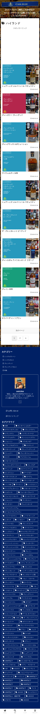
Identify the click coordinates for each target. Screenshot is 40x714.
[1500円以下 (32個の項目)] (8, 692)
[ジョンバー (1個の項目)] (10, 500)
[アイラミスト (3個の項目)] (12, 633)
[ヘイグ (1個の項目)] (33, 520)
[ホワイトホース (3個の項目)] (29, 621)
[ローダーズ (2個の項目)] (20, 590)
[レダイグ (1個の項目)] (8, 520)
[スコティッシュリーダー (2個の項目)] (13, 606)
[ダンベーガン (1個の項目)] (10, 523)
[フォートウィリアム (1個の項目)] (20, 508)
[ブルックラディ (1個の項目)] (30, 429)
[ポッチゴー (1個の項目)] (10, 504)
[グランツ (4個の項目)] (30, 641)
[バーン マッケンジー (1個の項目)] (28, 563)
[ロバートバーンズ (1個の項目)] (28, 469)
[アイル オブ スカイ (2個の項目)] (29, 614)
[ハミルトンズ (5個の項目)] (11, 657)
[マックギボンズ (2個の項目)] (29, 610)
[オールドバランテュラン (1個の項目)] (20, 512)
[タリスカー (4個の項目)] (30, 637)
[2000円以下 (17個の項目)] (32, 676)
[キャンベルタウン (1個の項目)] (11, 527)
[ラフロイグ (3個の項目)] (9, 625)
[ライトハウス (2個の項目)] (10, 610)
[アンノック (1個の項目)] (10, 469)
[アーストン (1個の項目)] (18, 484)
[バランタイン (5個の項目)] (31, 649)
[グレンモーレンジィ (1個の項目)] (27, 453)
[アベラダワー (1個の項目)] (9, 563)
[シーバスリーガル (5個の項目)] (29, 645)
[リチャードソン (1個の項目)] (11, 555)
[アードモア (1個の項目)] (29, 473)
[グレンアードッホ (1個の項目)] (11, 480)
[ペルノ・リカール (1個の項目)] (29, 578)
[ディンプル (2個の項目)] (10, 598)
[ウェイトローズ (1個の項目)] (28, 504)
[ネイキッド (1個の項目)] (30, 445)
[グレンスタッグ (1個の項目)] (29, 480)
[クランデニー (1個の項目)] (31, 559)
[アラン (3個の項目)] (23, 629)
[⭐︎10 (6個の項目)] (6, 668)
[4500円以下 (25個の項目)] (8, 688)
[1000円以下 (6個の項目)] (10, 661)
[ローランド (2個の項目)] (31, 606)
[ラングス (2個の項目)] (7, 617)
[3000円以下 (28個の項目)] (21, 688)
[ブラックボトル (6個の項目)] (10, 664)
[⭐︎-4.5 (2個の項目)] (16, 617)
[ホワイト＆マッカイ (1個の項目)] (11, 429)
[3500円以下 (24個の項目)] (29, 684)
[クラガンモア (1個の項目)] (29, 441)
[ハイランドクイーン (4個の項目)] (11, 645)
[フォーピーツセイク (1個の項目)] (11, 496)
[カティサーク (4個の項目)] (11, 641)
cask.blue (20, 391)
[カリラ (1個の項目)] (9, 457)
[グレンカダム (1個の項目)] (29, 555)
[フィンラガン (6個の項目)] (29, 657)
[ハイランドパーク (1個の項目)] (28, 433)
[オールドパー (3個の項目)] (10, 621)
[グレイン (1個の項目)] (30, 551)
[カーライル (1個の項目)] (29, 582)
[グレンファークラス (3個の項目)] (27, 625)
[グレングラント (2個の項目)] (29, 594)
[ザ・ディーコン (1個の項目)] (10, 578)
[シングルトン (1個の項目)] (10, 531)
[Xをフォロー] (20, 401)
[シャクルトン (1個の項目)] (31, 484)
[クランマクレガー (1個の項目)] (28, 535)
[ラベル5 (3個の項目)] (30, 633)
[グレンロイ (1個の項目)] (30, 567)
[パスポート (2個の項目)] (8, 590)
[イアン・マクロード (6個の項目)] (28, 664)
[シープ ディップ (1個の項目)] (29, 516)
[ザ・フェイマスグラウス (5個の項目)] (13, 649)
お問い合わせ (13, 411)
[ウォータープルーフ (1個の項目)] (27, 492)
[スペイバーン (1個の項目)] (30, 527)
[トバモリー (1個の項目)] (20, 520)
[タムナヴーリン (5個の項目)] (11, 653)
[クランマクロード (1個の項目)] (10, 574)
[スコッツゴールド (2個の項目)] (10, 614)
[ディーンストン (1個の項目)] (30, 547)
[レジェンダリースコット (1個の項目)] (13, 465)
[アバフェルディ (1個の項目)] (10, 437)
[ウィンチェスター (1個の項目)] (11, 539)
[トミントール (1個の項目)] (9, 586)
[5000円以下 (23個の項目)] (29, 680)
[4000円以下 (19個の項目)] (11, 680)
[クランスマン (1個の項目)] (10, 433)
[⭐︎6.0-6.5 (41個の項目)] (31, 696)
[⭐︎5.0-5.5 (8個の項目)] (17, 668)
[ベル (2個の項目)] (34, 586)
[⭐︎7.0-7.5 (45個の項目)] (11, 700)
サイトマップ (13, 416)
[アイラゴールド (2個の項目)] (28, 598)
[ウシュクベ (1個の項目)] (9, 453)
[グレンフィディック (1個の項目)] (28, 449)
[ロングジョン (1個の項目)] (11, 473)
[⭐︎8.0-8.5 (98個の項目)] (29, 700)
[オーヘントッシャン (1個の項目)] (12, 543)
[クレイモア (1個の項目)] (31, 465)
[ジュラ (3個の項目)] (33, 629)
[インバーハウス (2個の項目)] (11, 594)
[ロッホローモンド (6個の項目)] (28, 661)
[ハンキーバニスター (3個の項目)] (12, 637)
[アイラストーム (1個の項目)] (27, 457)
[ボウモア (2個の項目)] (30, 602)
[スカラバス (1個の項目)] (9, 492)
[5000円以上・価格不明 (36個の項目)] (13, 696)
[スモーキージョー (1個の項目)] (29, 488)
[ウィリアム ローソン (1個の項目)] (11, 488)
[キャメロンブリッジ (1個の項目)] (28, 531)
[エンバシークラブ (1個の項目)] (29, 539)
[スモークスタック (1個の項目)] (12, 476)
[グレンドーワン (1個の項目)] (11, 567)
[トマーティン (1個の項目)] (10, 535)
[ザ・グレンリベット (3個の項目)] (29, 617)
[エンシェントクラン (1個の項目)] (28, 437)
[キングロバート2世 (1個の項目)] (29, 574)
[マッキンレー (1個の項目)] (29, 500)
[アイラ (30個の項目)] (33, 688)
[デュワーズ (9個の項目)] (9, 672)
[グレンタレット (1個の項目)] (10, 571)
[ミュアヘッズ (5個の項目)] (29, 653)
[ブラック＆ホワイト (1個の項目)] (12, 445)
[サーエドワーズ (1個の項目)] (30, 496)
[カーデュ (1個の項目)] (30, 476)
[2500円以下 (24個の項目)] (11, 684)
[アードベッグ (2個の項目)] (23, 586)
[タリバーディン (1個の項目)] (12, 551)
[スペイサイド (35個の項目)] (31, 692)
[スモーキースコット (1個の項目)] (20, 461)
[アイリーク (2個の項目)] (32, 590)
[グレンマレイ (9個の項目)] (30, 668)
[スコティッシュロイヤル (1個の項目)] (13, 559)
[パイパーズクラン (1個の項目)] (11, 516)
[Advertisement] (20, 45)
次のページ (20, 330)
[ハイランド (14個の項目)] (20, 676)
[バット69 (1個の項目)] (7, 484)
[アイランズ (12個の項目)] (8, 676)
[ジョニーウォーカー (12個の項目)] (27, 672)
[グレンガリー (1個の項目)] (11, 582)
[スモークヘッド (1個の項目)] (10, 449)
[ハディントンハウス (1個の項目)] (11, 547)
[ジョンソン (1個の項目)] (10, 441)
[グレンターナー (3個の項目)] (10, 629)
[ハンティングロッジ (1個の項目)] (28, 571)
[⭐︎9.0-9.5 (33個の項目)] (19, 692)
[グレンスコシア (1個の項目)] (29, 523)
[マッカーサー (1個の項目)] (30, 543)
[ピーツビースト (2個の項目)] (12, 602)
